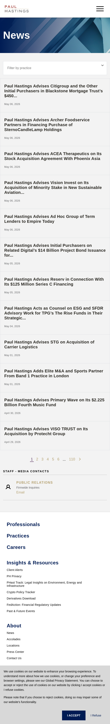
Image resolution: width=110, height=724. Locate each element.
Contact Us (14, 658)
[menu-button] (100, 8)
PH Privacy (14, 576)
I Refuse (96, 715)
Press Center (15, 651)
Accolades (13, 639)
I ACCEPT (73, 715)
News (10, 633)
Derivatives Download (21, 598)
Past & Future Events (21, 611)
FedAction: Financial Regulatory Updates (34, 604)
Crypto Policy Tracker (21, 592)
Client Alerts (15, 570)
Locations (13, 645)
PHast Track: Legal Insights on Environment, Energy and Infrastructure (44, 584)
